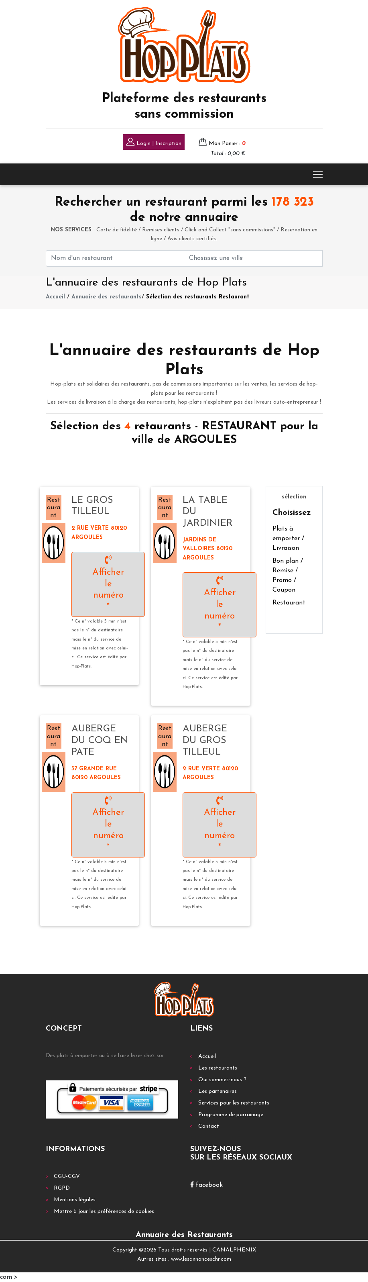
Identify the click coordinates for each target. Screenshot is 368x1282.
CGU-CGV (67, 1177)
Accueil (55, 297)
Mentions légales (75, 1200)
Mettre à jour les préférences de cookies (104, 1212)
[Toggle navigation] (318, 174)
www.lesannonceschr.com (201, 1259)
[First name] (115, 258)
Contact (208, 1126)
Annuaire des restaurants (106, 297)
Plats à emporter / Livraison (288, 538)
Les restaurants (217, 1068)
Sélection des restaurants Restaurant (197, 297)
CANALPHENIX (234, 1250)
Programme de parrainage (230, 1115)
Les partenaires (217, 1091)
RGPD (62, 1188)
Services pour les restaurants (233, 1103)
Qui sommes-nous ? (222, 1080)
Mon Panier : (227, 144)
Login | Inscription (153, 142)
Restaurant (288, 603)
